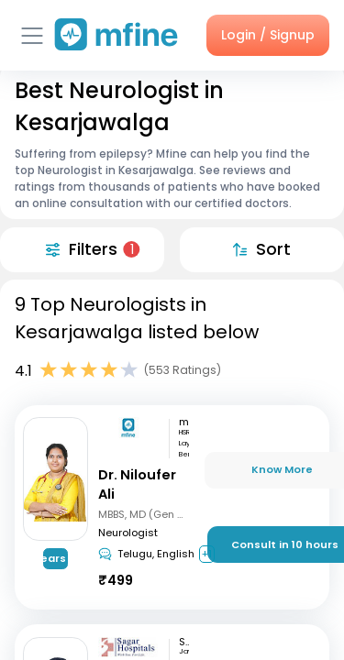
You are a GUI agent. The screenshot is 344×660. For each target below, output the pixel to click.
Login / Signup (268, 35)
